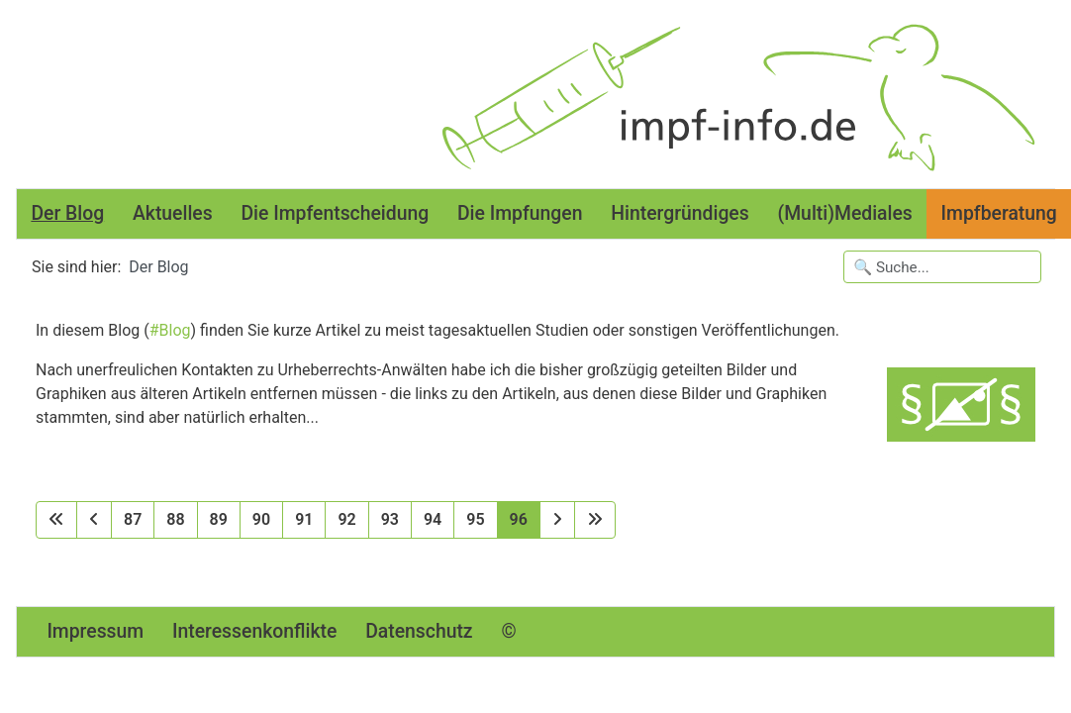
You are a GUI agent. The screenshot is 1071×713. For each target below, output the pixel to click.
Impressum (95, 631)
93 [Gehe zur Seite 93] (390, 519)
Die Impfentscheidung (335, 213)
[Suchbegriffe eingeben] (942, 267)
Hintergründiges (679, 213)
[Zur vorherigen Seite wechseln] (94, 520)
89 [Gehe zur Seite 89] (219, 519)
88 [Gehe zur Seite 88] (175, 519)
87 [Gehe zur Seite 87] (133, 519)
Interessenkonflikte (254, 631)
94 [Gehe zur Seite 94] (432, 519)
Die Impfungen (519, 213)
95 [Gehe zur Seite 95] (475, 519)
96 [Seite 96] (519, 519)
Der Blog (67, 213)
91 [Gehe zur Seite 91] (304, 519)
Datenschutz (418, 631)
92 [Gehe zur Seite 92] (346, 519)
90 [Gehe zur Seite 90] (261, 519)
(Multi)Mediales (844, 213)
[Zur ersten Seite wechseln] (56, 520)
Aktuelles (173, 213)
